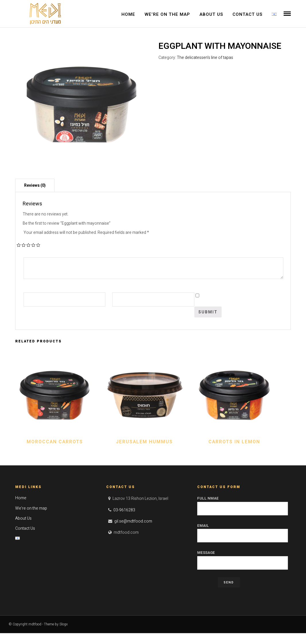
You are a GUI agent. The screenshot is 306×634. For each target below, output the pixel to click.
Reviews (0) (35, 186)
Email (242, 531)
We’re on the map (167, 14)
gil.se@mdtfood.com (133, 522)
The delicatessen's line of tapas (205, 58)
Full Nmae (242, 504)
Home (128, 14)
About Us (211, 14)
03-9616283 (124, 511)
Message (242, 558)
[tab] (35, 186)
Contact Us (247, 14)
